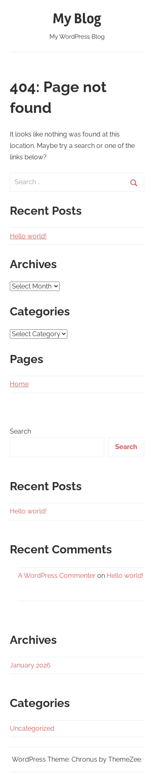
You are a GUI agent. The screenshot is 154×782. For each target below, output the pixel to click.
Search (20, 431)
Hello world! (28, 236)
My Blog (77, 19)
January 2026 (30, 665)
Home (19, 384)
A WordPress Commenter (57, 575)
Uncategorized (32, 728)
